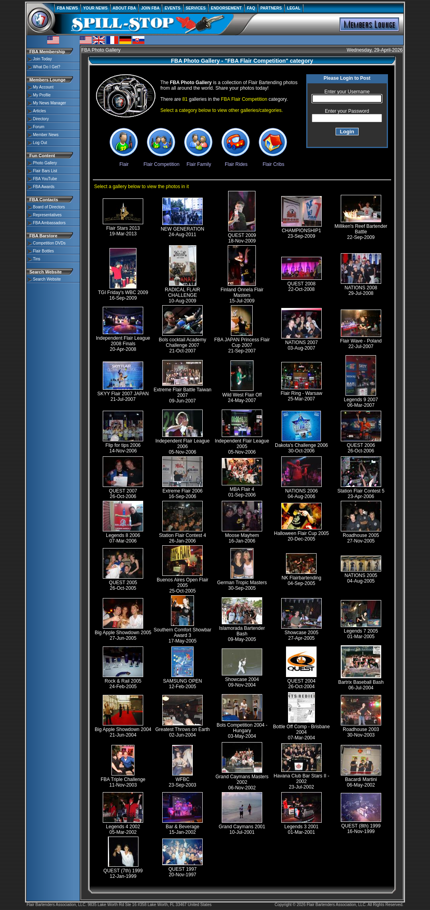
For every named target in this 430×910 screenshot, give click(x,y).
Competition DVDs (49, 243)
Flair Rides (236, 161)
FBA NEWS (67, 8)
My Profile (41, 95)
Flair (124, 161)
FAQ (251, 8)
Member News (45, 135)
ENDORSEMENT (226, 8)
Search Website (47, 279)
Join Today (42, 59)
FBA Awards (43, 187)
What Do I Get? (46, 67)
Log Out (40, 142)
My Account (43, 87)
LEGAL (294, 8)
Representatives (47, 215)
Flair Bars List (45, 171)
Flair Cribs (273, 161)
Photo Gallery (45, 163)
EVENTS (172, 8)
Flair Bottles (43, 251)
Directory (41, 119)
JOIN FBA (150, 8)
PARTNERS (271, 8)
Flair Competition (162, 161)
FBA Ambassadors (49, 223)
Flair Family (199, 161)
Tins (36, 259)
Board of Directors (49, 207)
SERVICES (196, 8)
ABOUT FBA (124, 8)
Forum (38, 127)
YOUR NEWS (95, 8)
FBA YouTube (45, 179)
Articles (39, 111)
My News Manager (49, 103)
